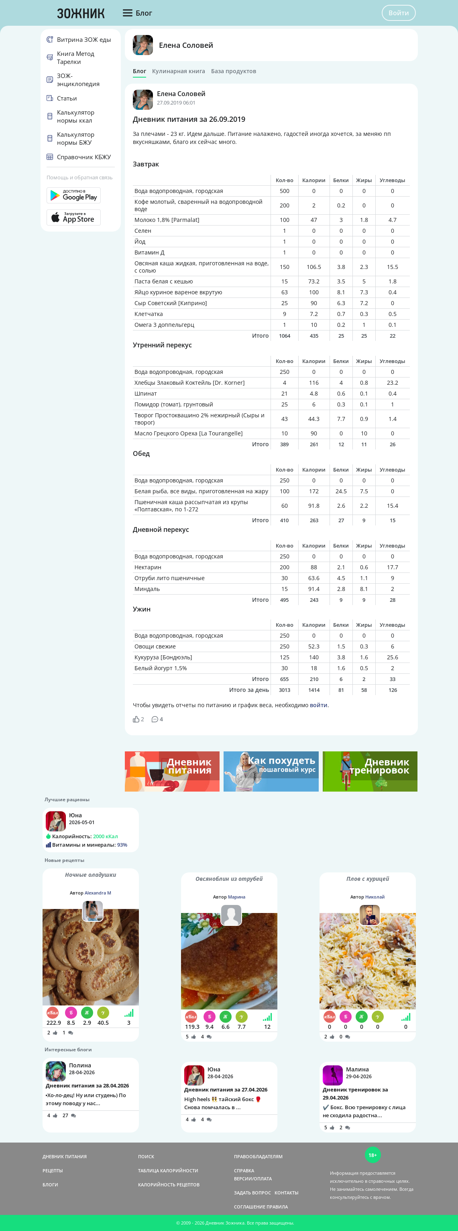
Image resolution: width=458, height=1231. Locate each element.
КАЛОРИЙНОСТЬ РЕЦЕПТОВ (168, 1185)
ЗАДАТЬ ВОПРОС (252, 1193)
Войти (399, 12)
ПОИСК (146, 1156)
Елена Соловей (186, 45)
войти (319, 705)
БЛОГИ (50, 1185)
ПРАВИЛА (277, 1207)
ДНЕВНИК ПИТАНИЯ (65, 1156)
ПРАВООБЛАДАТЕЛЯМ (258, 1156)
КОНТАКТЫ (287, 1193)
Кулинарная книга (178, 71)
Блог (139, 71)
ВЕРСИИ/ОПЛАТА (253, 1179)
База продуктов (233, 71)
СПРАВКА (244, 1170)
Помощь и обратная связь (80, 177)
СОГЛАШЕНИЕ (249, 1207)
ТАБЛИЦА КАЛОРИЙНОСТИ (168, 1170)
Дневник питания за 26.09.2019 (189, 119)
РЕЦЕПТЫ (53, 1170)
